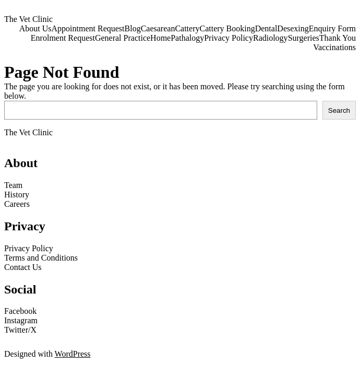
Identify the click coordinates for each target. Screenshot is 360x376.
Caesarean (158, 28)
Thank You (337, 37)
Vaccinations (334, 47)
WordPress (73, 353)
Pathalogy (187, 37)
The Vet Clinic (28, 19)
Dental (266, 28)
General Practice (122, 37)
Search (339, 110)
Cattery (187, 28)
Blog (133, 28)
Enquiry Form (332, 28)
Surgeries (303, 37)
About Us (35, 28)
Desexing (292, 28)
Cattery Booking (227, 28)
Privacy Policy (228, 37)
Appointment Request (88, 28)
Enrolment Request (63, 37)
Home (160, 37)
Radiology (270, 37)
